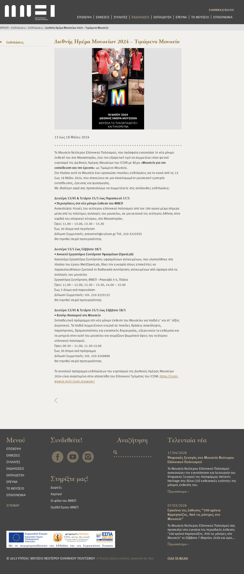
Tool (151, 558)
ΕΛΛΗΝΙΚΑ (215, 10)
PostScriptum (108, 558)
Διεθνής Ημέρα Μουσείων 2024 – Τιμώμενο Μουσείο (76, 27)
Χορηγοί (56, 493)
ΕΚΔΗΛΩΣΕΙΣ (140, 17)
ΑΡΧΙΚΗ (4, 27)
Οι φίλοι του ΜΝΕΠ (63, 500)
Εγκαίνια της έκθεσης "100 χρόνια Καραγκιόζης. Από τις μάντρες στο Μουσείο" (194, 514)
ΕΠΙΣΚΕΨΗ (84, 17)
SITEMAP (12, 505)
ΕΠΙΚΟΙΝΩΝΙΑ (223, 17)
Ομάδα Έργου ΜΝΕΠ (65, 507)
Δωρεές (56, 487)
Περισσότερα (178, 491)
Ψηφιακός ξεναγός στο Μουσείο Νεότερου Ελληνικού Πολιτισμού (200, 459)
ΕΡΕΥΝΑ (181, 17)
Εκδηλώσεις (18, 27)
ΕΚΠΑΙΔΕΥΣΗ (162, 17)
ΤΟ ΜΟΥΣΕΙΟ (200, 17)
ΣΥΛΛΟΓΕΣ (120, 17)
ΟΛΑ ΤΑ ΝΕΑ (177, 558)
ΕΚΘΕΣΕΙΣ (102, 17)
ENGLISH (228, 10)
